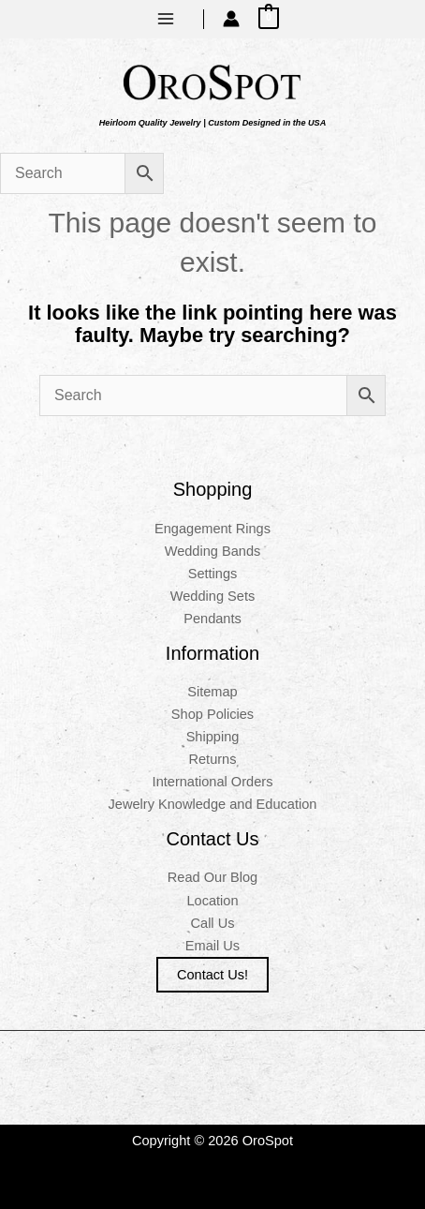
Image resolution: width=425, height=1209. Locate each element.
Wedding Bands (213, 551)
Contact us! (212, 974)
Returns (212, 759)
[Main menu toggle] (165, 18)
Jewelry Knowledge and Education (213, 804)
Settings (213, 573)
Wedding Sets (213, 596)
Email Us (212, 945)
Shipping (213, 736)
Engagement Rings (212, 528)
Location (212, 900)
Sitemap (212, 691)
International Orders (213, 781)
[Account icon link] (231, 18)
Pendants (212, 618)
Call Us (213, 923)
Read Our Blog (212, 877)
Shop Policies (212, 714)
